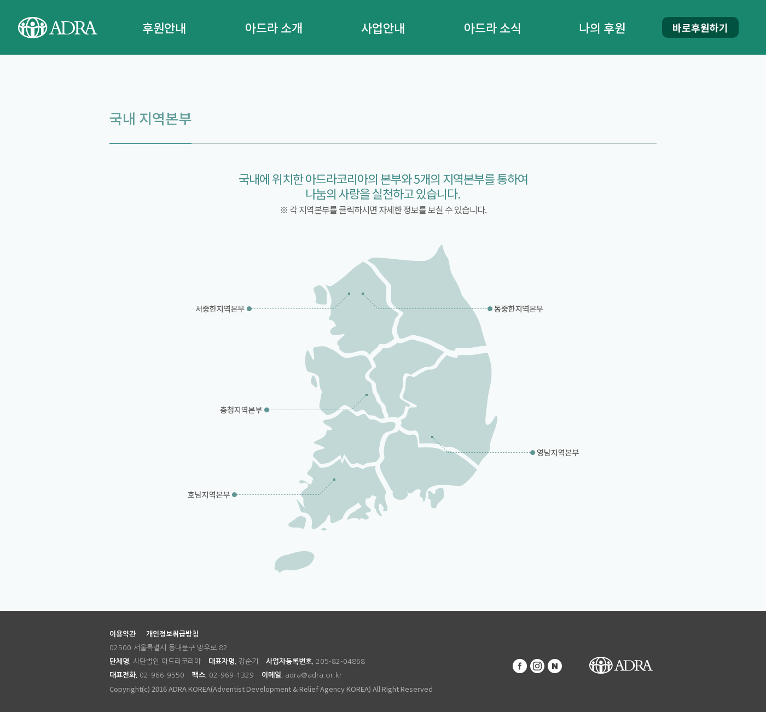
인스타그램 (537, 666)
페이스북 (520, 666)
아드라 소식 (492, 27)
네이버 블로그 (555, 666)
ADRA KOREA (621, 665)
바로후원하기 (700, 27)
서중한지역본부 (219, 311)
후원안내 (164, 27)
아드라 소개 (274, 27)
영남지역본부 (554, 456)
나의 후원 (602, 27)
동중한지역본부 (518, 311)
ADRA (57, 27)
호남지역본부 (212, 497)
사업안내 (383, 27)
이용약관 (122, 634)
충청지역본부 (242, 412)
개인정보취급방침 (172, 634)
